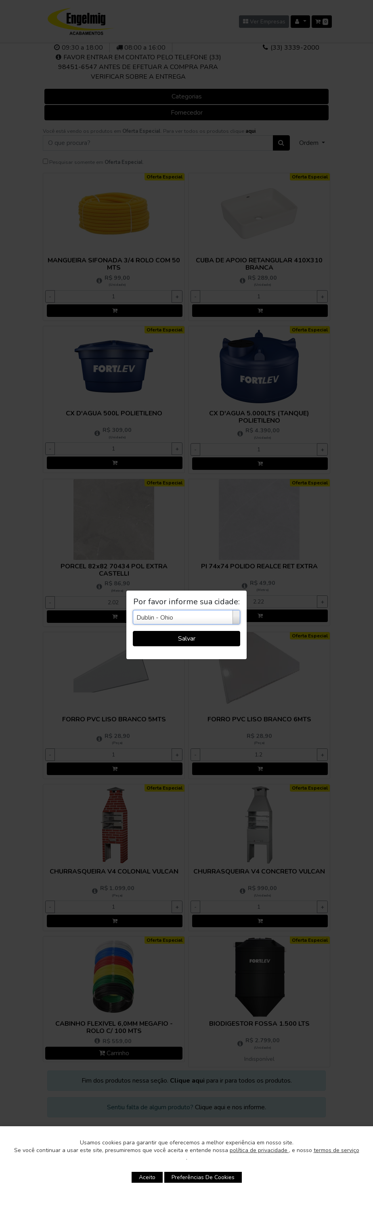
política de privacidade (259, 1150)
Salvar (186, 638)
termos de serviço (336, 1150)
